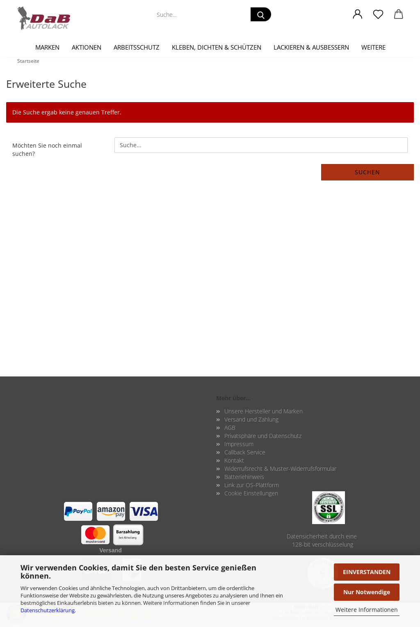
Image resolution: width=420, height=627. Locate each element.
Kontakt (234, 460)
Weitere (373, 47)
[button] (357, 14)
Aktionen (86, 47)
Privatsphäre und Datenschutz (262, 436)
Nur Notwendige (366, 592)
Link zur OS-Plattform (251, 485)
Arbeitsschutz (137, 47)
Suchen (367, 172)
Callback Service (244, 452)
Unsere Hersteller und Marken (263, 411)
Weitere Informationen (367, 609)
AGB (229, 427)
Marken (47, 47)
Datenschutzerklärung (48, 610)
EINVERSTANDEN (366, 572)
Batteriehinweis (244, 477)
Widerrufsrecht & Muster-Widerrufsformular (280, 468)
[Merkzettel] (378, 14)
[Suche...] (261, 14)
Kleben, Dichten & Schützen (216, 47)
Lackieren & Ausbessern (311, 47)
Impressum (238, 444)
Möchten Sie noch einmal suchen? (47, 149)
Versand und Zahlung (251, 419)
